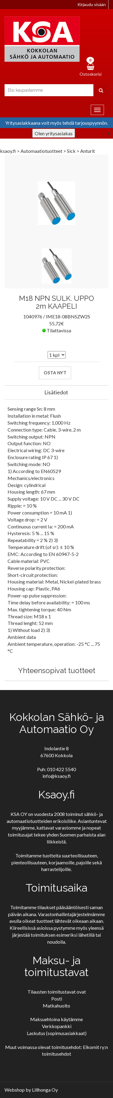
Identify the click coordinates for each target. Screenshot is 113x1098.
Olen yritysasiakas (54, 133)
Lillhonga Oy (45, 1090)
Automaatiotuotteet (41, 151)
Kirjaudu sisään (91, 4)
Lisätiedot (56, 392)
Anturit (87, 151)
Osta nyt (55, 372)
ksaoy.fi (8, 151)
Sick (72, 151)
